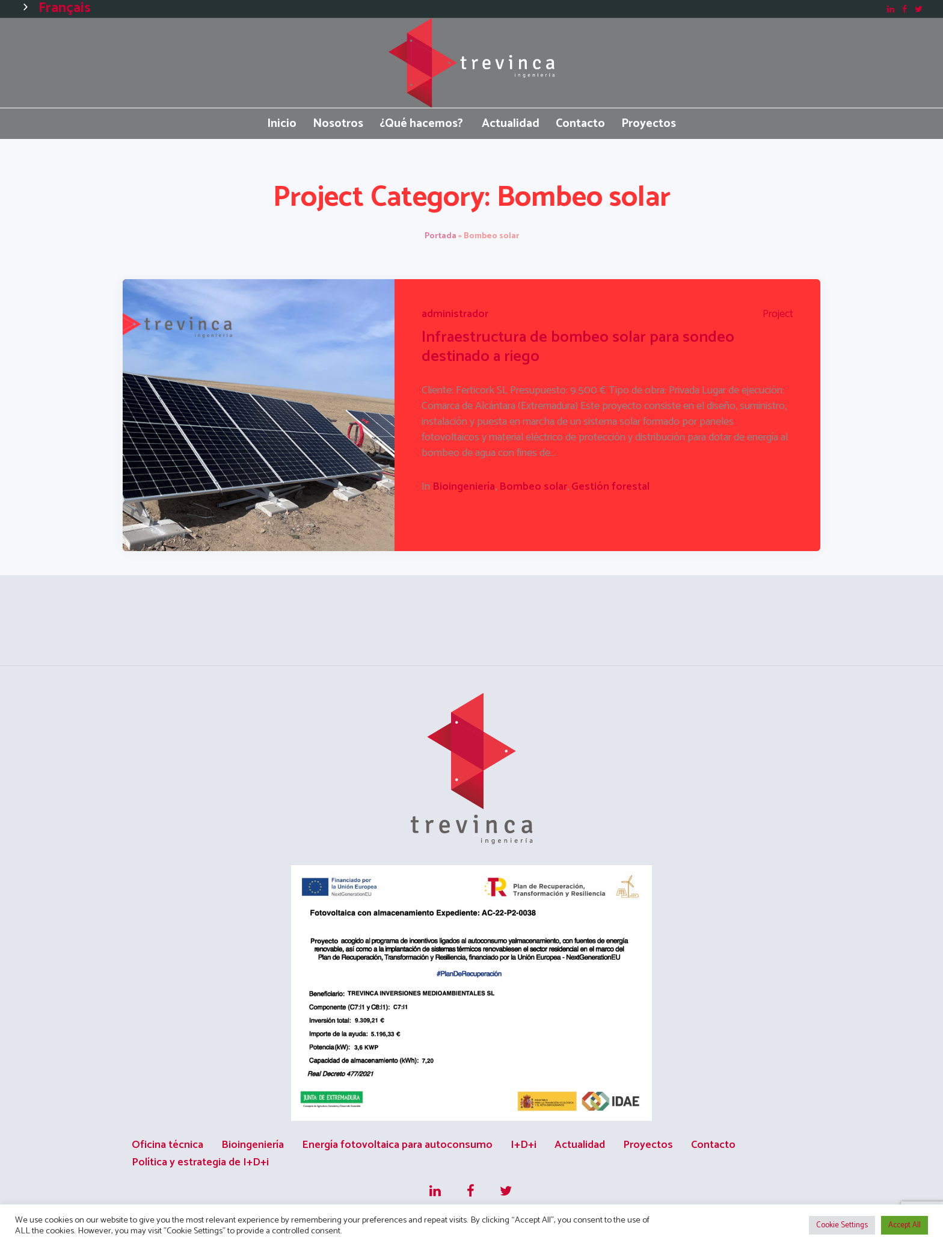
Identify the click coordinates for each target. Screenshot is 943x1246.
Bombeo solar (533, 487)
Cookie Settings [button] (842, 1225)
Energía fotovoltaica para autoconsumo (397, 1145)
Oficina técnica (167, 1145)
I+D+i (523, 1145)
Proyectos (648, 1145)
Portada (440, 236)
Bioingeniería (463, 487)
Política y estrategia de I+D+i (200, 1162)
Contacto (713, 1145)
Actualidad (579, 1145)
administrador (455, 314)
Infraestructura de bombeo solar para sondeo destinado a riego (578, 346)
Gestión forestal (610, 487)
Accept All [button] (904, 1225)
